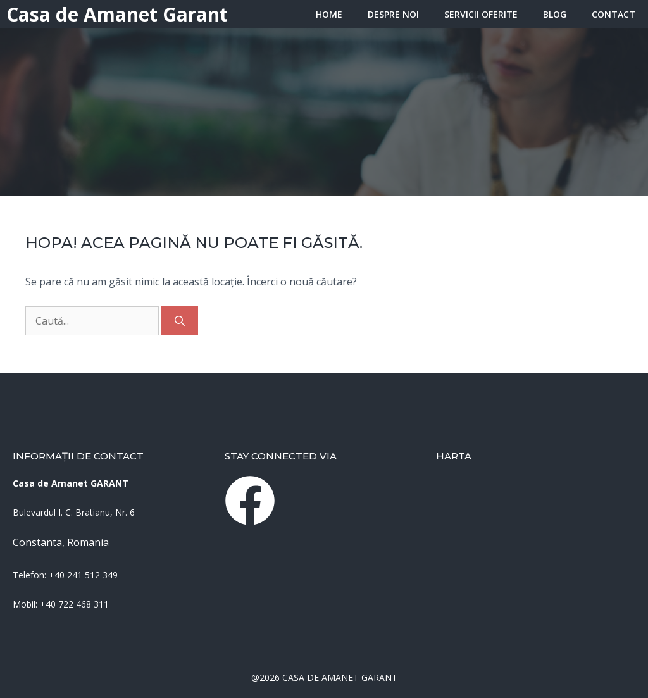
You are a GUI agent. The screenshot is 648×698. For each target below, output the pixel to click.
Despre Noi (393, 14)
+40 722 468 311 (74, 604)
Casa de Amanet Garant (117, 14)
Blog (554, 14)
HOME (329, 14)
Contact (613, 14)
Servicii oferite (481, 14)
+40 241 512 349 (83, 575)
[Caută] (179, 320)
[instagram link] (250, 500)
